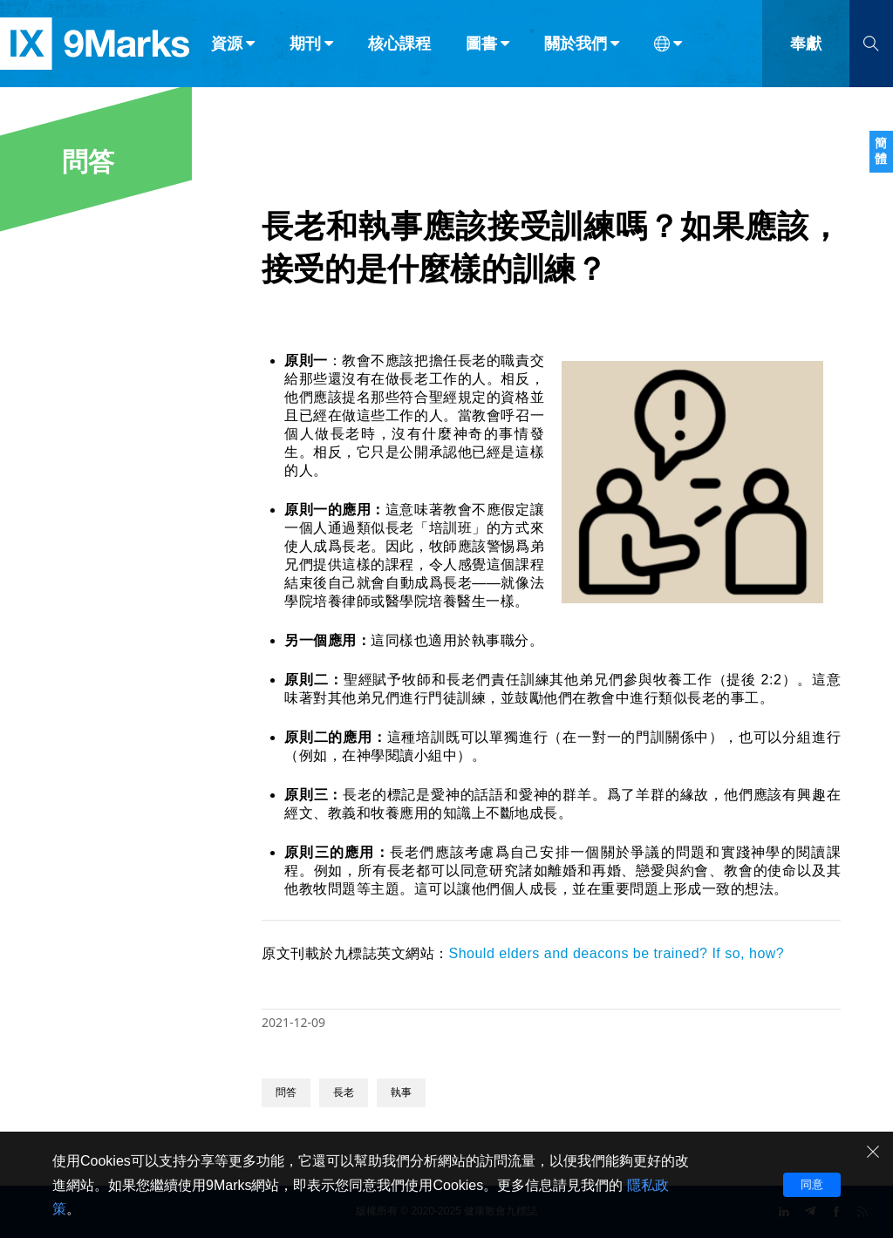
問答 (286, 1092)
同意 (812, 1184)
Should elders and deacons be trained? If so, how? (617, 953)
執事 (401, 1092)
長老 (343, 1092)
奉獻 (805, 50)
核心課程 (399, 50)
